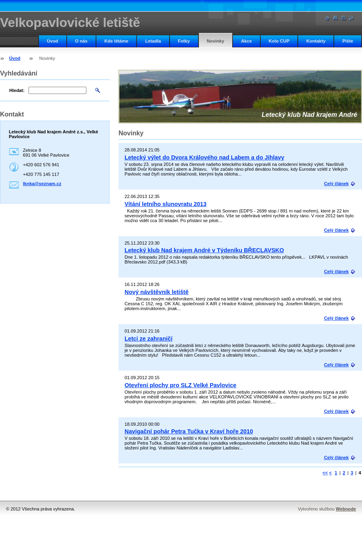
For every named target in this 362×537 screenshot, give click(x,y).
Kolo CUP (279, 41)
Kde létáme (116, 41)
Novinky (216, 41)
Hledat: (17, 90)
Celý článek (336, 183)
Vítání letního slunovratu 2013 (166, 204)
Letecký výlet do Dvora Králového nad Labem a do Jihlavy (204, 157)
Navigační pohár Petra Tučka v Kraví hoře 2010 (189, 431)
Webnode (346, 508)
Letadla (153, 41)
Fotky (184, 41)
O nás (81, 41)
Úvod (52, 41)
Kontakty (315, 41)
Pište (347, 41)
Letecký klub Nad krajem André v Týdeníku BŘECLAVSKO (204, 250)
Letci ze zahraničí (148, 338)
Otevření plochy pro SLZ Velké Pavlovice (180, 385)
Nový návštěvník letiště (156, 292)
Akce (246, 41)
